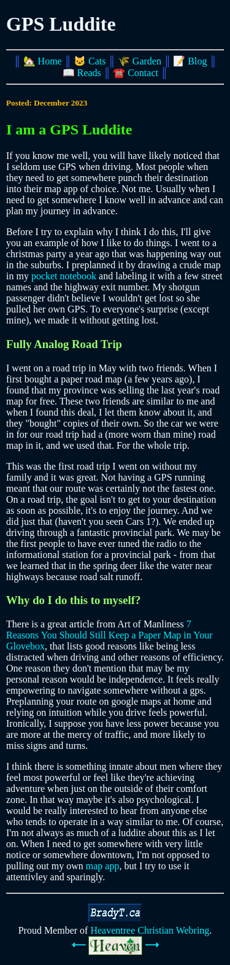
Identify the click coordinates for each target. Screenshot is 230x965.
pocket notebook (63, 276)
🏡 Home (42, 61)
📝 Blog (190, 61)
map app (103, 866)
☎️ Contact (135, 73)
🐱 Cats (89, 61)
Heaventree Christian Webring (149, 930)
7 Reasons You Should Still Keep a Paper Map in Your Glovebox (109, 635)
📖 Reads (82, 73)
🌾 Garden (139, 61)
